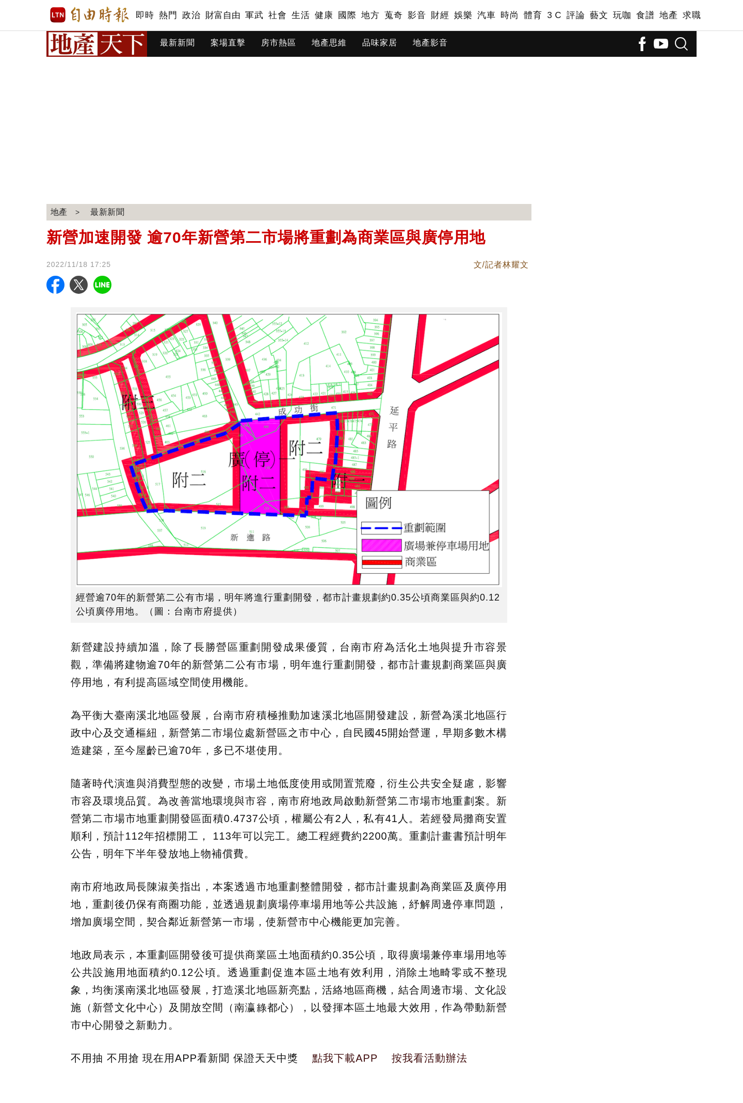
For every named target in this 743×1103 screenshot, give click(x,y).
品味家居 (379, 42)
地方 (370, 15)
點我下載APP (345, 1058)
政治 (191, 15)
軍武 (254, 15)
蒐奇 (393, 15)
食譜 (645, 15)
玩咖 (622, 15)
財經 (440, 15)
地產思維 (329, 42)
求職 (692, 15)
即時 (145, 15)
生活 (301, 15)
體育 (533, 15)
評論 (576, 15)
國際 (347, 15)
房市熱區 (278, 42)
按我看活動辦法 (429, 1058)
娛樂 (463, 15)
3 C (554, 15)
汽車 (486, 15)
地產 (668, 15)
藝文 (599, 15)
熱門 (168, 15)
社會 (277, 15)
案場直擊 (228, 42)
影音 (417, 15)
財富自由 (222, 15)
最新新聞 (177, 42)
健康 (324, 15)
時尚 (509, 15)
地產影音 (430, 42)
